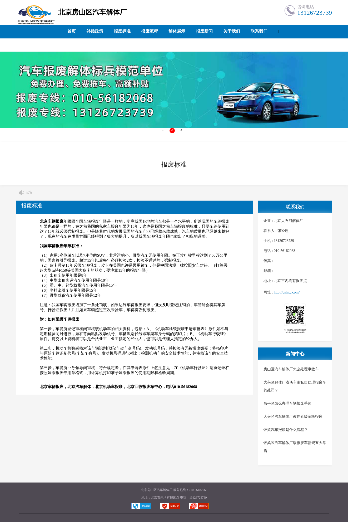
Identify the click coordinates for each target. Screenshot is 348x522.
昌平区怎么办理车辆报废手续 (287, 403)
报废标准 (122, 31)
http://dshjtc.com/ (287, 292)
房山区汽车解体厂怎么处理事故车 (291, 369)
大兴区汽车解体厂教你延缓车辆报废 (293, 417)
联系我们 (259, 31)
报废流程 (149, 31)
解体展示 (176, 31)
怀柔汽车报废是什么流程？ (286, 430)
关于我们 (231, 31)
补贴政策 (94, 31)
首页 (71, 31)
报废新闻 (204, 31)
